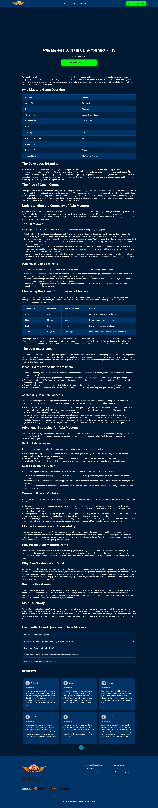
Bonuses (82, 3)
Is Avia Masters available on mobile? (40, 661)
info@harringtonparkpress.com (125, 772)
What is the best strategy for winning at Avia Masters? (48, 641)
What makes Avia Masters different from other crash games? (51, 655)
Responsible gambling (94, 765)
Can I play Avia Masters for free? (39, 648)
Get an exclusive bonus (136, 3)
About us (117, 768)
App (65, 3)
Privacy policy (91, 768)
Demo (73, 3)
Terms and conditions (93, 772)
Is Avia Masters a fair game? (37, 635)
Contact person (119, 765)
